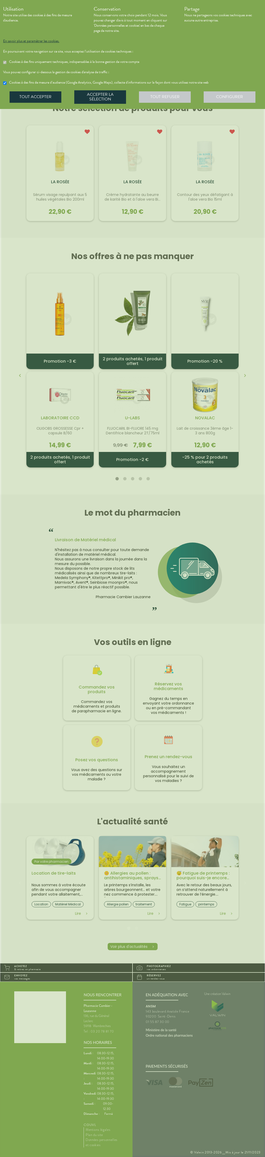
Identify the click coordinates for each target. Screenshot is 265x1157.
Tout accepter (35, 97)
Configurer (229, 97)
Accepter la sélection (100, 96)
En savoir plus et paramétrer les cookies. (31, 41)
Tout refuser (165, 97)
